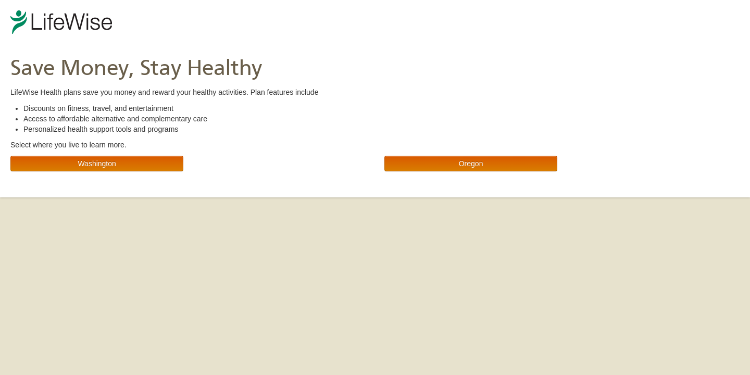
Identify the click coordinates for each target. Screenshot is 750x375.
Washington (97, 163)
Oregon (471, 163)
